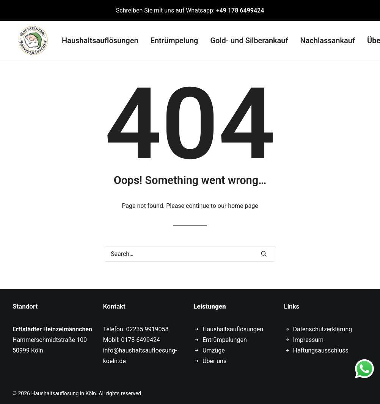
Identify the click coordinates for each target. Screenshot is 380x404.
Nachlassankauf (322, 39)
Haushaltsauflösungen (95, 39)
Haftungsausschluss (321, 347)
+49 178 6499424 (240, 10)
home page (243, 203)
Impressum (308, 337)
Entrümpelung (169, 39)
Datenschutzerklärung (322, 326)
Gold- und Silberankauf (244, 39)
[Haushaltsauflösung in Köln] (28, 39)
